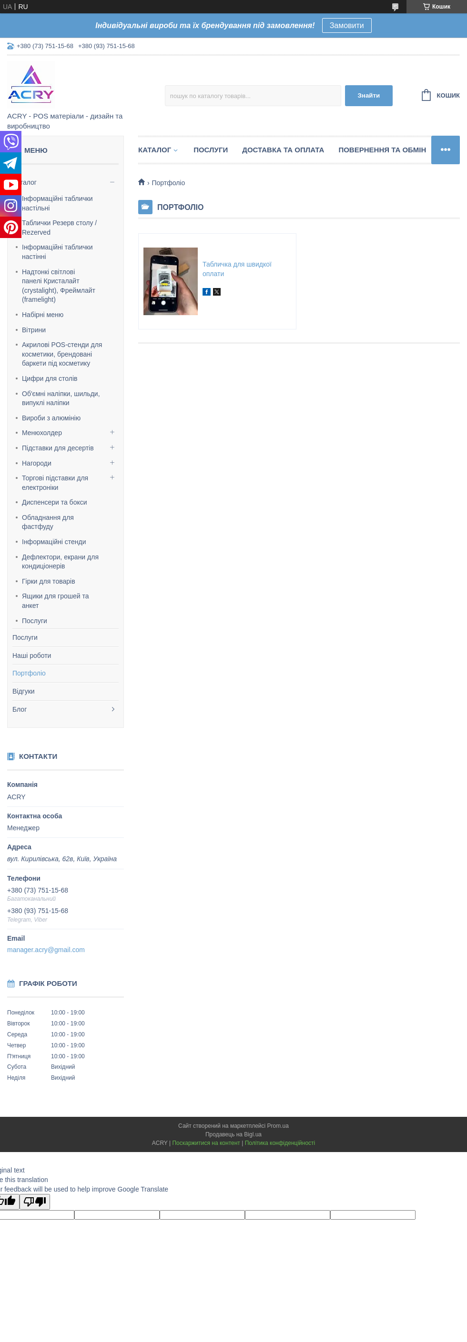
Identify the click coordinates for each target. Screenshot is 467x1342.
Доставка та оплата (283, 149)
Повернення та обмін (382, 149)
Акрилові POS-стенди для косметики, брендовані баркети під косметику (62, 354)
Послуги (34, 621)
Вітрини (34, 330)
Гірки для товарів (48, 581)
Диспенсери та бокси (54, 502)
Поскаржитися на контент (206, 1143)
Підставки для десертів (58, 448)
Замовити (347, 25)
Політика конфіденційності (280, 1143)
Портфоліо (29, 673)
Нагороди (36, 463)
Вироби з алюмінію (51, 418)
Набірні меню (42, 314)
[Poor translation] (35, 1202)
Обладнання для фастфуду (48, 522)
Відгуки (23, 691)
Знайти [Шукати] (368, 95)
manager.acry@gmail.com (46, 950)
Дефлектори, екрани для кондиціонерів (60, 561)
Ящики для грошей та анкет (55, 600)
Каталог (24, 182)
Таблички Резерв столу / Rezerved (59, 227)
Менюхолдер (42, 433)
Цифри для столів (49, 378)
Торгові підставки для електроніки (55, 482)
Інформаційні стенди (54, 542)
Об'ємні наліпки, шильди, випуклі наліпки (61, 398)
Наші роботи (31, 655)
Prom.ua (278, 1126)
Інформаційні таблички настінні (57, 251)
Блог (19, 709)
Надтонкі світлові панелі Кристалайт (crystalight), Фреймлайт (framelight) (58, 286)
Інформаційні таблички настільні (57, 203)
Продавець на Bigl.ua (233, 1134)
